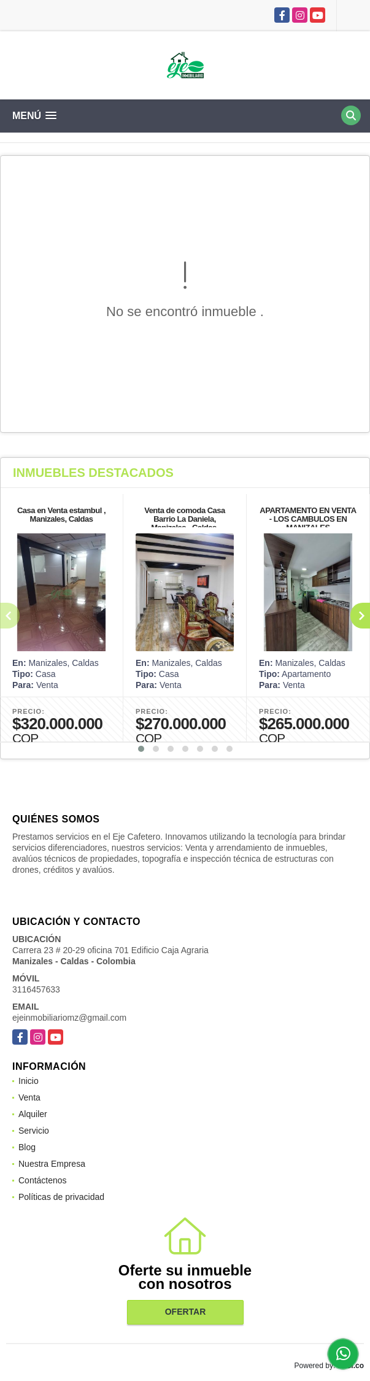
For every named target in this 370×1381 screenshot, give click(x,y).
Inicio (28, 1081)
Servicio (33, 1130)
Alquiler (32, 1114)
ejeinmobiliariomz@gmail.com (69, 1018)
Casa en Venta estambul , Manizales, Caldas (61, 515)
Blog (27, 1147)
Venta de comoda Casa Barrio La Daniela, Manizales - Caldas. (184, 519)
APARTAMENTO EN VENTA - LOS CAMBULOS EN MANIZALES (308, 519)
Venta (29, 1097)
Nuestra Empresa (51, 1164)
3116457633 (36, 989)
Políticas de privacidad (61, 1197)
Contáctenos (42, 1180)
